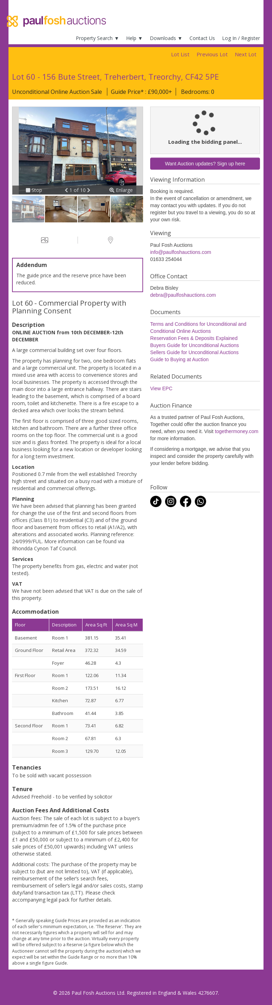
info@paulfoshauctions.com (180, 252)
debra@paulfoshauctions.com (183, 295)
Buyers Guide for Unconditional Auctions (194, 345)
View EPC (161, 388)
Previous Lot (212, 54)
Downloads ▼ (166, 38)
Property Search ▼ (97, 38)
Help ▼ (134, 38)
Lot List (180, 54)
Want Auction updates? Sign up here (205, 163)
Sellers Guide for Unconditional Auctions (194, 352)
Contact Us (202, 38)
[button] (67, 190)
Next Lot (245, 54)
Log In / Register (241, 38)
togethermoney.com (237, 431)
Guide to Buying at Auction (179, 359)
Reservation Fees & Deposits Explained (194, 338)
